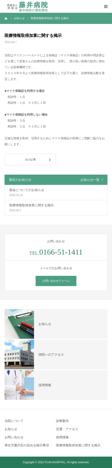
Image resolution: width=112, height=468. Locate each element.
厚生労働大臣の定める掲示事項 (27, 445)
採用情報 (62, 437)
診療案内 (62, 421)
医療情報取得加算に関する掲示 (78, 445)
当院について (14, 421)
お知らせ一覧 (90, 179)
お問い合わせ (14, 437)
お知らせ (11, 429)
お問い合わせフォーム (56, 280)
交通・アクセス (67, 429)
